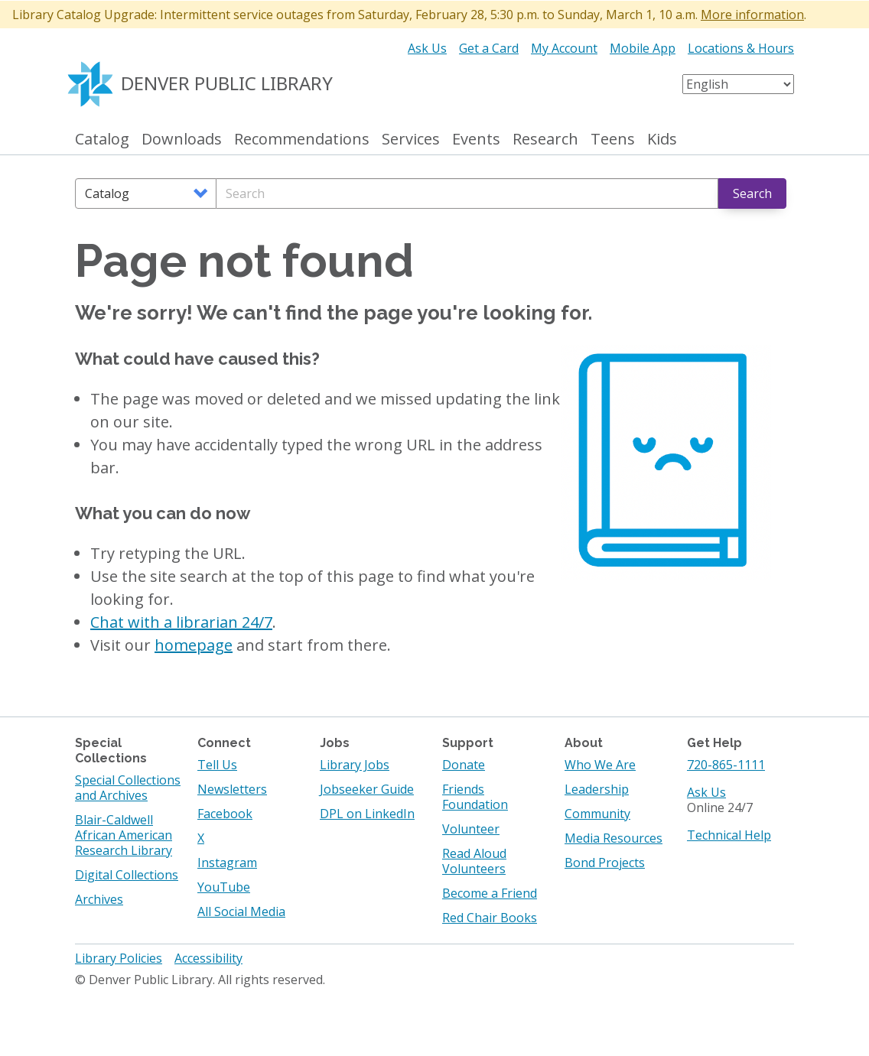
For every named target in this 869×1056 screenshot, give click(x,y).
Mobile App (642, 48)
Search (752, 193)
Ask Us (427, 48)
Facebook (224, 813)
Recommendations (301, 139)
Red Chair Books (489, 917)
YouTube (223, 887)
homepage (194, 645)
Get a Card (489, 48)
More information (752, 14)
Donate (463, 764)
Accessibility (208, 958)
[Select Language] (738, 84)
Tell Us (217, 764)
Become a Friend (489, 893)
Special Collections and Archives (128, 788)
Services (411, 139)
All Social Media (241, 911)
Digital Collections (126, 874)
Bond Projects (605, 862)
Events (476, 139)
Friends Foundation (475, 797)
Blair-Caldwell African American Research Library (123, 835)
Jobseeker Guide (367, 789)
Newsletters (232, 789)
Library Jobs (354, 764)
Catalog (102, 139)
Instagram (227, 862)
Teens (613, 139)
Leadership (597, 789)
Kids (662, 139)
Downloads (182, 139)
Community (597, 813)
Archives (99, 899)
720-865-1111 (726, 764)
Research (545, 139)
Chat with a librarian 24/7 (181, 622)
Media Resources (613, 838)
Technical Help (729, 835)
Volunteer (471, 828)
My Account (564, 48)
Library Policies (118, 958)
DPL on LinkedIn (367, 813)
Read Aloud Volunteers (474, 861)
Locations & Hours (741, 48)
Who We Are (600, 764)
